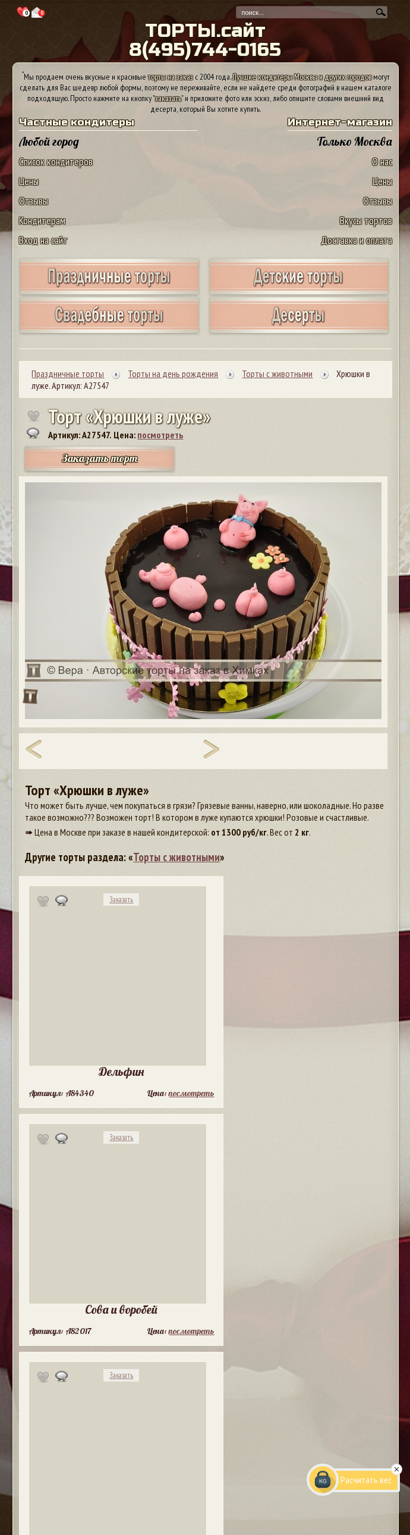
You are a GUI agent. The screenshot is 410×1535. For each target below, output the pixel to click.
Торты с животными (176, 857)
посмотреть (160, 435)
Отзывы (33, 201)
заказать (168, 98)
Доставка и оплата (356, 240)
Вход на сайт (43, 240)
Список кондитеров (56, 161)
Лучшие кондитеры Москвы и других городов (301, 76)
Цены (29, 181)
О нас (382, 161)
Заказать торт (99, 458)
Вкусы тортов (366, 220)
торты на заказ (170, 76)
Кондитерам (42, 220)
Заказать (121, 899)
